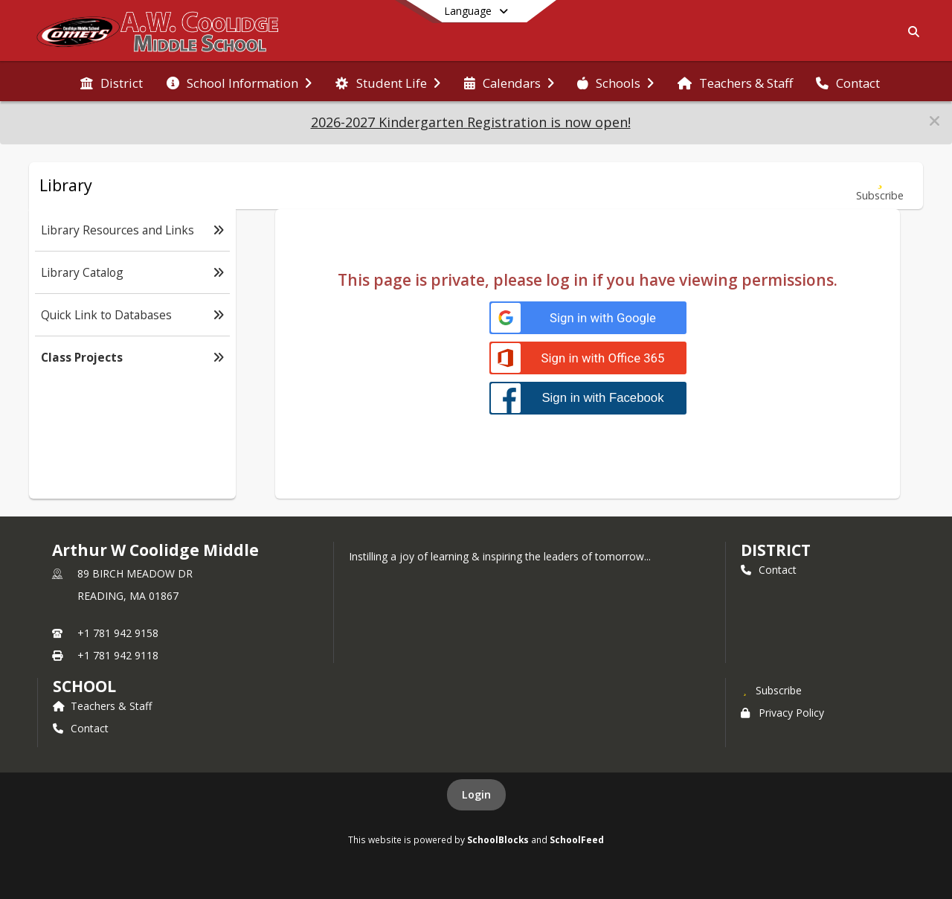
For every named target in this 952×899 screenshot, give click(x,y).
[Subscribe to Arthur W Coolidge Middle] (771, 690)
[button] (934, 121)
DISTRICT (776, 550)
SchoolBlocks (498, 839)
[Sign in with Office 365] (587, 358)
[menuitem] (111, 82)
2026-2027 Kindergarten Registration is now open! (471, 122)
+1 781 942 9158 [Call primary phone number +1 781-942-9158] (117, 633)
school (84, 686)
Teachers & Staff (102, 706)
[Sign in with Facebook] (587, 398)
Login (476, 794)
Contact (769, 570)
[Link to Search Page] (910, 32)
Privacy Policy (782, 713)
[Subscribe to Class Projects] (880, 185)
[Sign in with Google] (587, 318)
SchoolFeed (577, 839)
